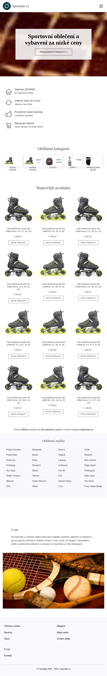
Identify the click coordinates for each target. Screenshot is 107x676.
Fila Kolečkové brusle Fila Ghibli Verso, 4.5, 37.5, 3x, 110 (88, 400)
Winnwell (36, 449)
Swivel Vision (64, 481)
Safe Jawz (89, 476)
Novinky (8, 632)
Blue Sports (90, 460)
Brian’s (61, 449)
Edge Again (90, 465)
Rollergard (89, 470)
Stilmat (35, 476)
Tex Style (10, 470)
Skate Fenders (13, 476)
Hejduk (61, 455)
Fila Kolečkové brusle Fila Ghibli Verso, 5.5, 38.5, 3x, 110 (18, 400)
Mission (10, 481)
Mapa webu (63, 632)
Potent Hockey (13, 449)
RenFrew (10, 460)
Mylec (35, 470)
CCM (86, 449)
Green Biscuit (39, 481)
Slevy (7, 639)
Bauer (35, 455)
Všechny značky (12, 626)
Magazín (61, 626)
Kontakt (8, 655)
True (60, 486)
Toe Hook (89, 481)
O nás (7, 649)
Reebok (88, 455)
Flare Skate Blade (93, 486)
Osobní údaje (63, 639)
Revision (36, 465)
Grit (60, 476)
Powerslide (11, 455)
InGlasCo (63, 465)
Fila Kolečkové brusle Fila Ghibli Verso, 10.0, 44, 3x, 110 (18, 286)
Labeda (62, 460)
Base (34, 460)
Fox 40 (61, 470)
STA (8, 486)
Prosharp (10, 465)
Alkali (35, 486)
